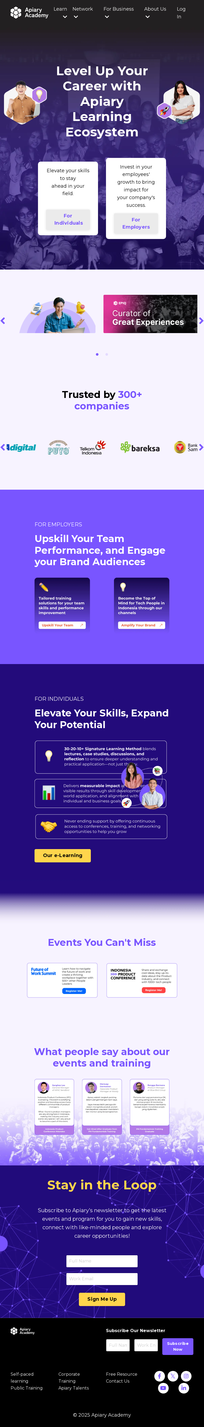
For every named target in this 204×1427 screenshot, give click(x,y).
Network (83, 12)
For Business (119, 12)
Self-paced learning (22, 1378)
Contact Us (117, 1381)
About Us (155, 12)
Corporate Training (69, 1378)
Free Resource (121, 1374)
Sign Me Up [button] (102, 1299)
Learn (60, 12)
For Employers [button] (136, 223)
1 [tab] (97, 354)
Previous (2, 320)
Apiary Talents (73, 1388)
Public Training (27, 1388)
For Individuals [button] (68, 219)
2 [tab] (106, 354)
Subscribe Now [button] (178, 1346)
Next (201, 320)
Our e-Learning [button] (63, 855)
